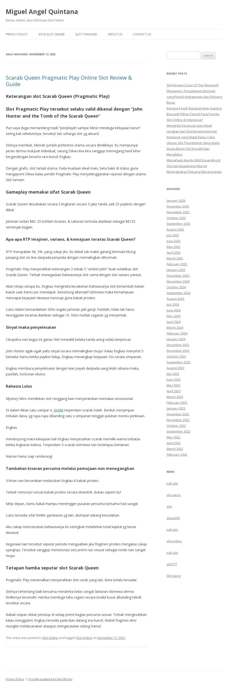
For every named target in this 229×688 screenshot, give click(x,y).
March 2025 (175, 258)
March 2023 (175, 397)
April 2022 (174, 443)
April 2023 (174, 391)
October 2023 (176, 356)
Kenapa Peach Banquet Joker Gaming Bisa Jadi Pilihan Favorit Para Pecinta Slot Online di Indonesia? (194, 114)
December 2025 (178, 206)
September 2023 (178, 362)
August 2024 (175, 299)
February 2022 (177, 454)
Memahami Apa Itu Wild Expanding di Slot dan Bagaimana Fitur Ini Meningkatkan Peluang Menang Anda (194, 166)
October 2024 (176, 287)
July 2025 (173, 235)
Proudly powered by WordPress (50, 679)
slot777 (172, 564)
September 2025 (178, 223)
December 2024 (178, 275)
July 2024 (173, 304)
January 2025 (176, 270)
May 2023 (173, 385)
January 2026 (176, 200)
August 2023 (175, 368)
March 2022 (175, 449)
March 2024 (175, 327)
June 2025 (174, 241)
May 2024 (173, 316)
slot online (174, 541)
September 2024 (178, 293)
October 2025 (176, 218)
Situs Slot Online (51, 34)
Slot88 (58, 410)
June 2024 (174, 310)
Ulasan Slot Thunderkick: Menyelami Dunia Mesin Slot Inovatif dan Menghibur (193, 149)
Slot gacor (174, 576)
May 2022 (173, 437)
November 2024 (178, 281)
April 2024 (174, 322)
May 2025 (173, 247)
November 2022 (178, 420)
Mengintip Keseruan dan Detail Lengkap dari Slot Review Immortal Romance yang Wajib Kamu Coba (192, 131)
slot (169, 506)
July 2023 (173, 374)
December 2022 (178, 414)
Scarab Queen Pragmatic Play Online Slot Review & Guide (69, 80)
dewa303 (173, 518)
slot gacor (174, 495)
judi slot (172, 483)
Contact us (142, 34)
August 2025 (175, 229)
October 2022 (176, 425)
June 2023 (174, 379)
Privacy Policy (17, 34)
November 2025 (178, 212)
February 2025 (177, 264)
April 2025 (174, 252)
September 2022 (178, 431)
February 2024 (177, 333)
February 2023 (177, 402)
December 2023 (178, 345)
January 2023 (176, 408)
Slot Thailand (86, 34)
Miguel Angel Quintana (42, 11)
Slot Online (50, 638)
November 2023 (178, 350)
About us (115, 34)
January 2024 (176, 339)
